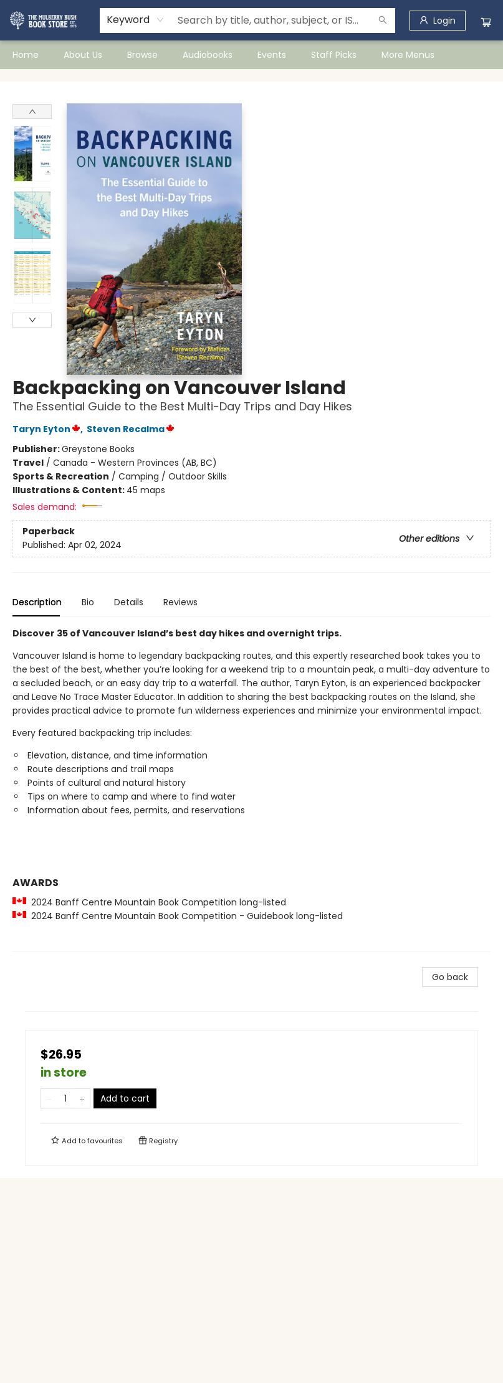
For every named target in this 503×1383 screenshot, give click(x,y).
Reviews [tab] (180, 602)
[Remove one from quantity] (49, 1098)
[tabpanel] (251, 789)
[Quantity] (65, 1098)
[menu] (251, 54)
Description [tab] (37, 602)
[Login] (438, 21)
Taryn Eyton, (49, 429)
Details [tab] (128, 602)
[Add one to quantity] (82, 1098)
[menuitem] (25, 54)
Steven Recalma (132, 429)
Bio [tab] (88, 602)
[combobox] (135, 20)
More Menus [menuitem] (407, 55)
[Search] (382, 20)
